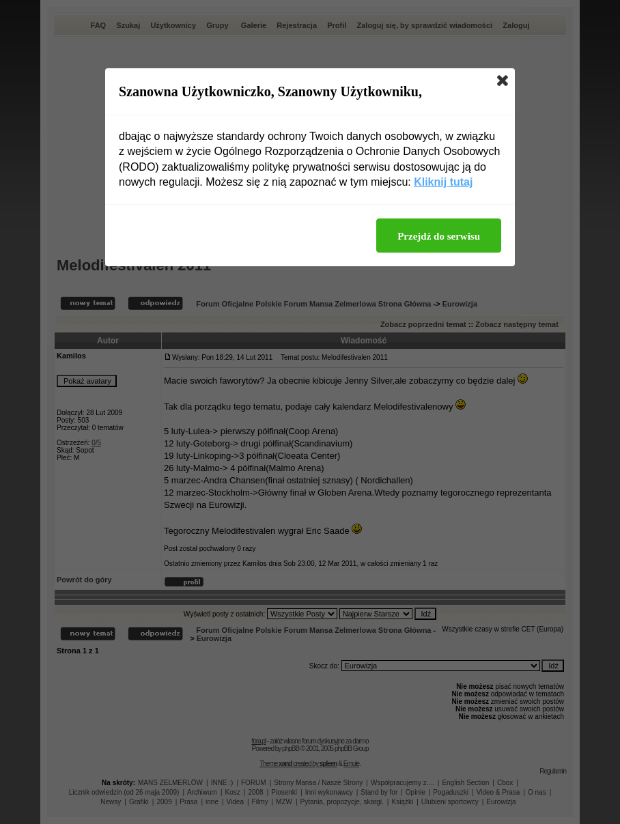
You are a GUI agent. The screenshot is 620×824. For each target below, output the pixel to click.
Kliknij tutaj (443, 182)
